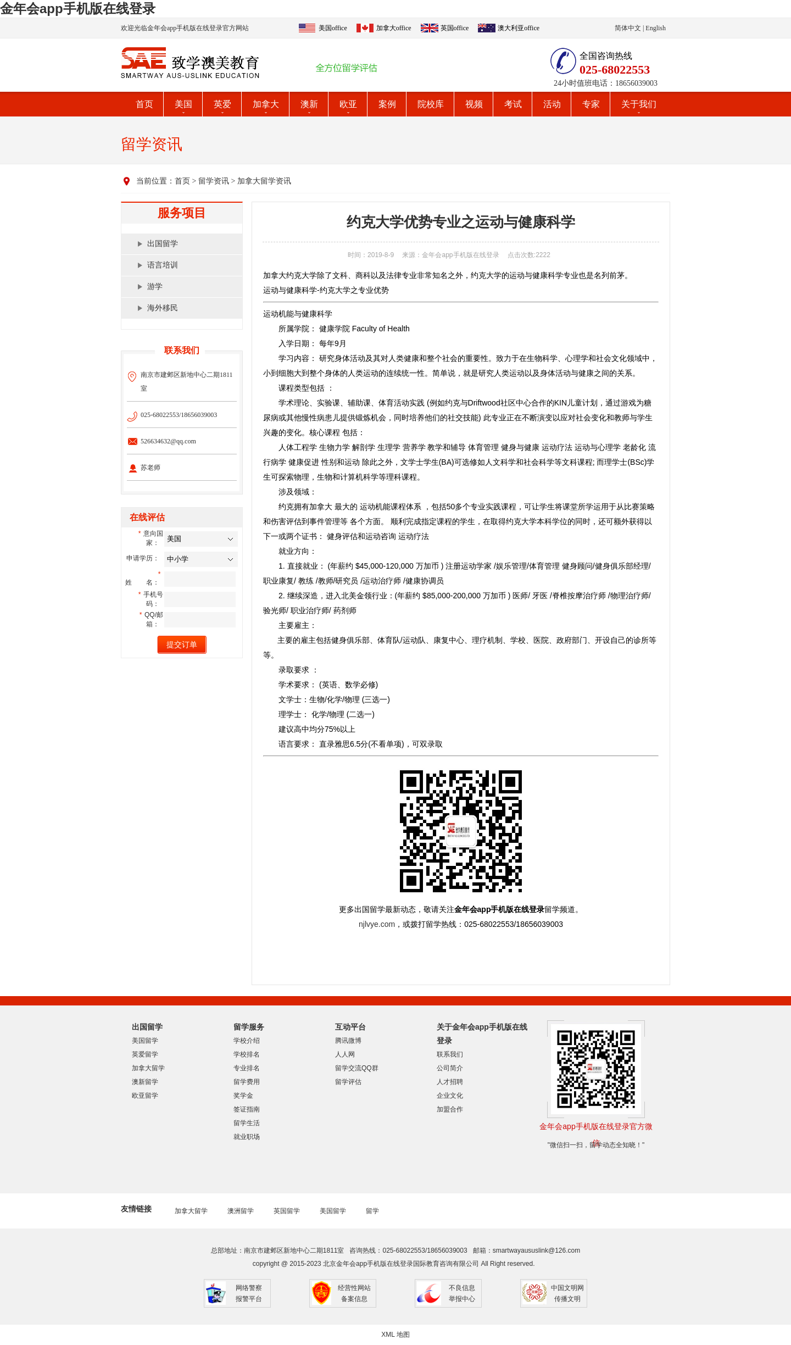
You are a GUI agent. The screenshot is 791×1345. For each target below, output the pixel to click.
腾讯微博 (348, 1040)
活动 (552, 104)
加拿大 (266, 104)
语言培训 (162, 265)
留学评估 (348, 1082)
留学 (372, 1211)
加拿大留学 (148, 1068)
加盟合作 (450, 1109)
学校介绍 (246, 1040)
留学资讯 (213, 181)
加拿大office (393, 28)
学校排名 (246, 1054)
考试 (513, 104)
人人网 (345, 1054)
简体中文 (628, 28)
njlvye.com (377, 924)
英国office (455, 28)
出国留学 (162, 244)
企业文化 (450, 1095)
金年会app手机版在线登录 (77, 8)
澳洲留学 (240, 1211)
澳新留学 (145, 1082)
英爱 (222, 104)
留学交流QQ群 (356, 1068)
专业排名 (246, 1068)
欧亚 (348, 104)
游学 (155, 286)
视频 (474, 104)
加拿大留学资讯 (264, 181)
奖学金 (243, 1095)
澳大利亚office (518, 28)
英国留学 (287, 1211)
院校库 (430, 104)
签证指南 (246, 1109)
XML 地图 (395, 1334)
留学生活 (246, 1123)
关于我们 (638, 104)
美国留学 (145, 1040)
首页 (144, 104)
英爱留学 (145, 1054)
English (655, 28)
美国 (183, 104)
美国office (333, 28)
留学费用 (246, 1082)
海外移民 (162, 308)
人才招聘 (450, 1082)
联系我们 (450, 1054)
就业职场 (246, 1137)
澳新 (309, 104)
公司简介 (450, 1068)
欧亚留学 (145, 1095)
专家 (591, 104)
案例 (387, 104)
